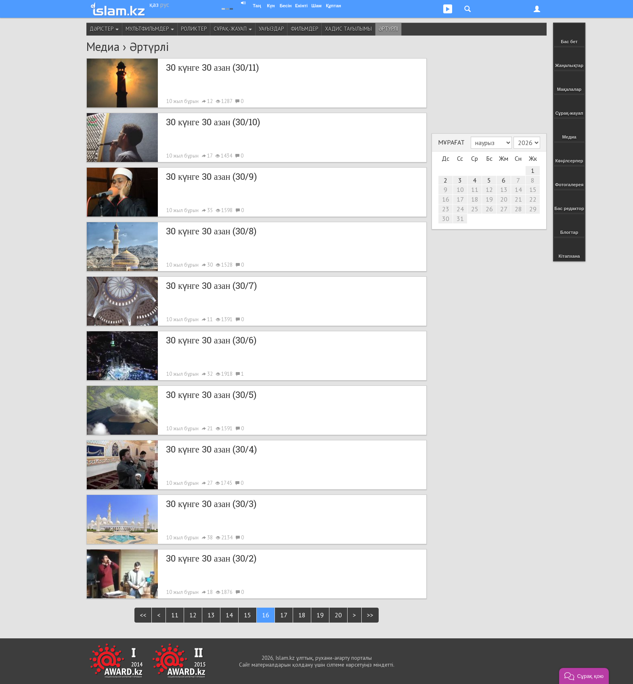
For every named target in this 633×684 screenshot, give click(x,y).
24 (460, 209)
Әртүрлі (388, 28)
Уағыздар (271, 28)
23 (445, 209)
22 (533, 199)
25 (474, 209)
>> (370, 615)
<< (143, 615)
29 (533, 209)
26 (489, 209)
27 (503, 209)
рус (164, 4)
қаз (154, 4)
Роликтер (194, 28)
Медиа (102, 46)
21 (518, 199)
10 (460, 189)
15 (247, 615)
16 (265, 615)
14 (229, 615)
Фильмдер (304, 28)
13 (211, 615)
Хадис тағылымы (348, 28)
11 (174, 615)
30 (445, 219)
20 (338, 615)
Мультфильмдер (150, 28)
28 (518, 209)
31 (460, 219)
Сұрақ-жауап (233, 28)
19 (320, 615)
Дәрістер (104, 28)
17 (283, 615)
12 (193, 615)
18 (302, 615)
